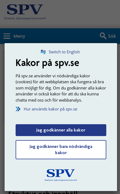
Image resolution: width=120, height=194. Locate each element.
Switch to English (64, 51)
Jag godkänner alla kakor (60, 130)
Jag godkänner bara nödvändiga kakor (61, 149)
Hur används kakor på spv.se (50, 109)
